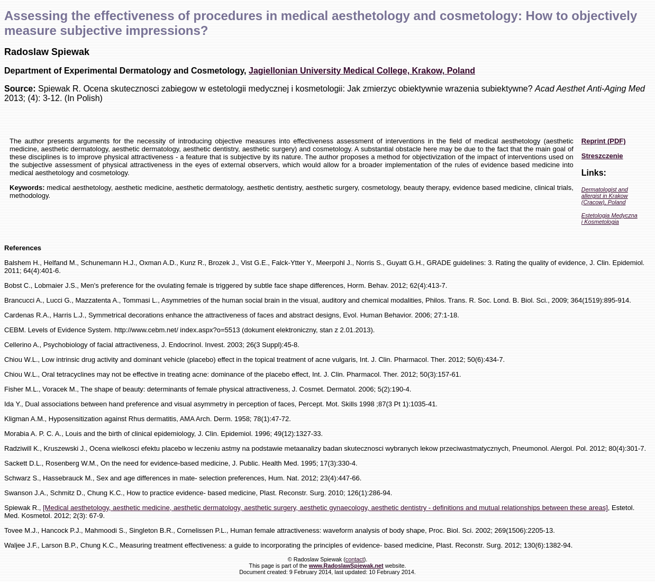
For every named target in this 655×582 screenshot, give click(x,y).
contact (354, 559)
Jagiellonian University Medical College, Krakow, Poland (362, 70)
